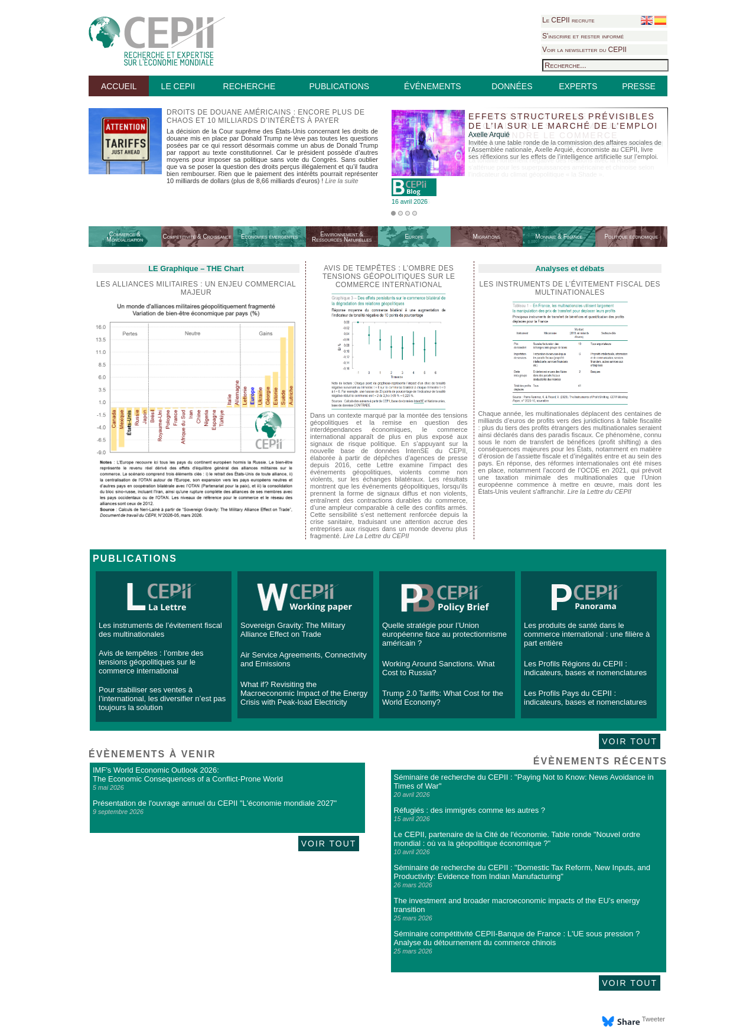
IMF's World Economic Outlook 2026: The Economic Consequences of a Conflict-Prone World (188, 774)
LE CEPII (178, 86)
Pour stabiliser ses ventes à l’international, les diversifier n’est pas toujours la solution (162, 698)
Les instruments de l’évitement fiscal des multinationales (570, 288)
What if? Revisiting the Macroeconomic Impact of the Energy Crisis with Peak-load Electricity (303, 693)
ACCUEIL (119, 86)
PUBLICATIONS (339, 86)
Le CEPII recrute (568, 20)
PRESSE (639, 86)
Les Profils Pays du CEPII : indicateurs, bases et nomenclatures (585, 698)
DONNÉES (511, 86)
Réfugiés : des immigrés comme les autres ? (469, 810)
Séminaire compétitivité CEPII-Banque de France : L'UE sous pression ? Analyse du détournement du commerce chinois (517, 938)
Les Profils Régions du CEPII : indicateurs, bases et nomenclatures (585, 668)
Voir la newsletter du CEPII (584, 49)
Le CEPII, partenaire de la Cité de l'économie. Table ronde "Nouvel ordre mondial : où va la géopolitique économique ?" (517, 839)
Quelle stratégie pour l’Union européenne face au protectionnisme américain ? (444, 634)
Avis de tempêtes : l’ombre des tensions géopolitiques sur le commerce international (151, 662)
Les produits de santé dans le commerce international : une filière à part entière (587, 634)
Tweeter (653, 1019)
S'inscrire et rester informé (583, 36)
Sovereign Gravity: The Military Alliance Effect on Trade (293, 630)
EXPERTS (578, 86)
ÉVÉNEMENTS (432, 86)
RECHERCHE (249, 86)
